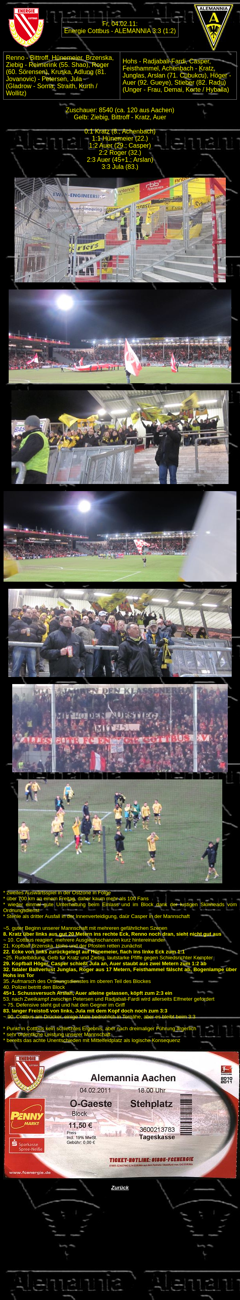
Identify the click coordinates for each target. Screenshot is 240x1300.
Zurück (119, 1188)
